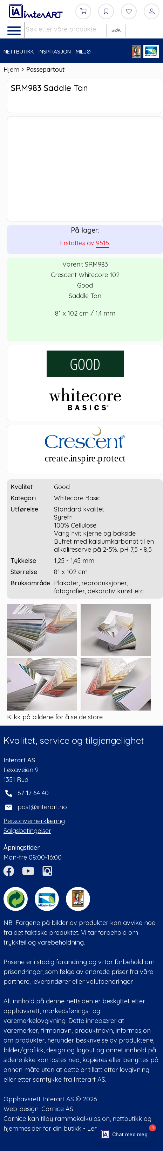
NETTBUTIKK (19, 51)
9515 (102, 243)
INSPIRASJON (55, 51)
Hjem (11, 69)
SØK (116, 30)
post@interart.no (42, 807)
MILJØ (83, 51)
